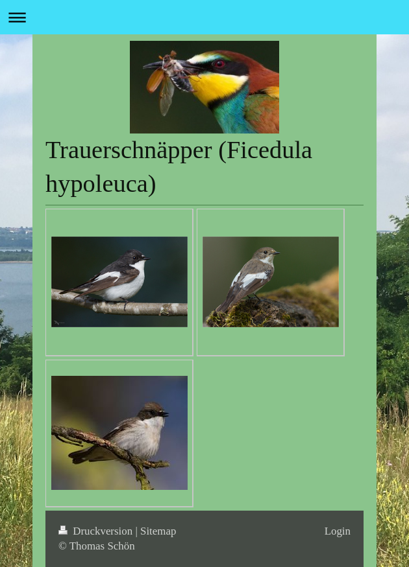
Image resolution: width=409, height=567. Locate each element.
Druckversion (96, 531)
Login (338, 531)
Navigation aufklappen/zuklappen (204, 17)
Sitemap (158, 531)
